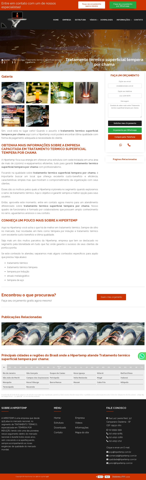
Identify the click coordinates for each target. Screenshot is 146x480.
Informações (123, 20)
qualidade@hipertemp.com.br (121, 459)
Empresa (67, 20)
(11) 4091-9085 (114, 433)
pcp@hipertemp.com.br (118, 452)
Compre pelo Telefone (124, 137)
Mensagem (125, 101)
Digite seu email (125, 81)
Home (56, 20)
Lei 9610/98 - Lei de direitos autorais (26, 396)
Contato (138, 20)
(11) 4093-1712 (114, 441)
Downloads (107, 20)
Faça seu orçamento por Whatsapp (122, 5)
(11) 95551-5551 (114, 430)
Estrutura (80, 20)
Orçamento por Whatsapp (125, 130)
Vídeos (93, 20)
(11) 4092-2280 (114, 437)
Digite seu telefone (125, 91)
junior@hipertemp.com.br (119, 463)
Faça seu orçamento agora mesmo (91, 5)
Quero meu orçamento (111, 297)
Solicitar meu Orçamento (125, 123)
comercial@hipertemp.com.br (121, 456)
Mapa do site (82, 432)
